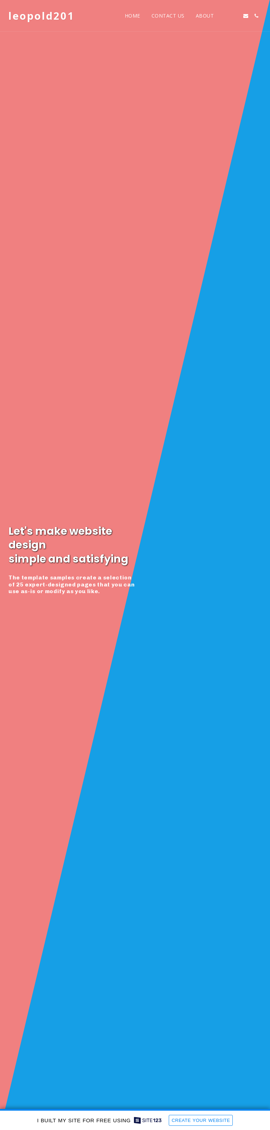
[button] (225, 15)
